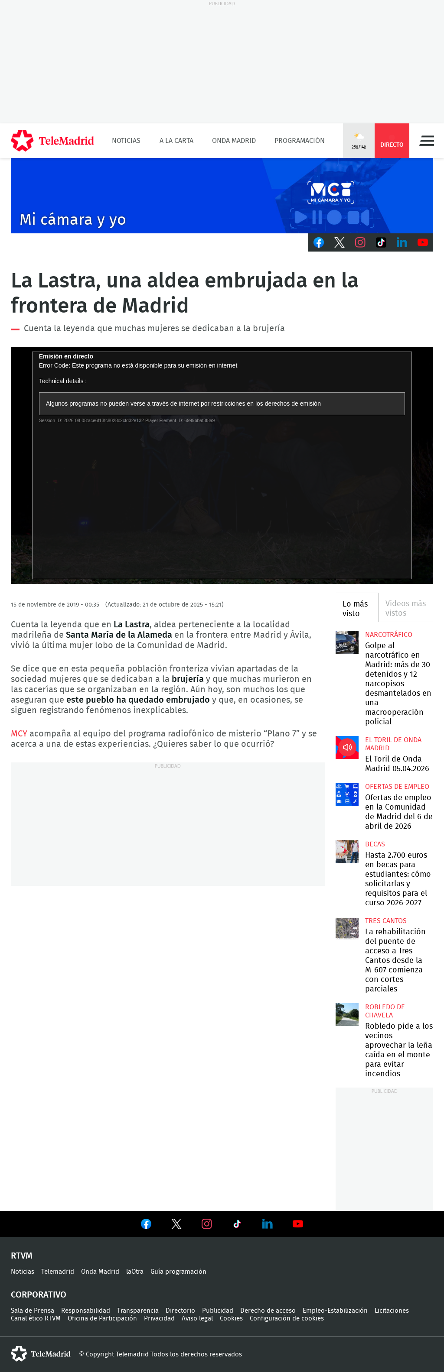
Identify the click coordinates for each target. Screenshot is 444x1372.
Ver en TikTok (237, 1226)
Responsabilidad (85, 1310)
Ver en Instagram (206, 1224)
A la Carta (176, 140)
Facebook (318, 242)
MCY (19, 734)
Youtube (422, 242)
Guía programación (178, 1272)
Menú (426, 140)
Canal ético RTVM (36, 1318)
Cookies (231, 1318)
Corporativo (38, 1295)
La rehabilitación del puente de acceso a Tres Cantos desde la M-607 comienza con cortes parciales (347, 928)
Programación (299, 140)
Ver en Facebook (146, 1226)
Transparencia (138, 1310)
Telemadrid (57, 1272)
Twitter (339, 242)
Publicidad (217, 1310)
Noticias (126, 140)
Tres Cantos (386, 920)
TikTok (381, 242)
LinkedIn (402, 242)
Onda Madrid (234, 140)
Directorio (180, 1310)
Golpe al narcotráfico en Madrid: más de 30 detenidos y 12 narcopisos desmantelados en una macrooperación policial (347, 642)
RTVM (22, 1256)
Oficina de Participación (102, 1318)
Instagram (360, 242)
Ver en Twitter (176, 1226)
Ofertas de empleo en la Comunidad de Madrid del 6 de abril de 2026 (347, 794)
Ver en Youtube (298, 1224)
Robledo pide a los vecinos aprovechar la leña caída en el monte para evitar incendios (347, 1014)
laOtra (135, 1272)
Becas (375, 844)
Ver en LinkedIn (267, 1224)
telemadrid (41, 1354)
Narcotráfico (388, 634)
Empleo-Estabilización (335, 1310)
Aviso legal (197, 1318)
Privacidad (159, 1318)
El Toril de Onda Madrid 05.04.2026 (347, 747)
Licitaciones (392, 1310)
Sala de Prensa (32, 1310)
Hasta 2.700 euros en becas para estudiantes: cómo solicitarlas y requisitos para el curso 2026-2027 (347, 851)
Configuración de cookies (287, 1318)
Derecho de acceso (268, 1310)
